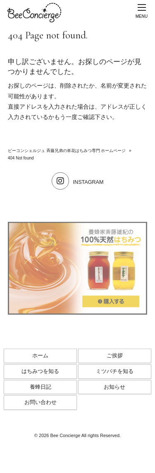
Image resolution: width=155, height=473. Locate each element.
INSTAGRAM (78, 182)
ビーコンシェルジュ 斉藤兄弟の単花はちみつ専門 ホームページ (67, 150)
